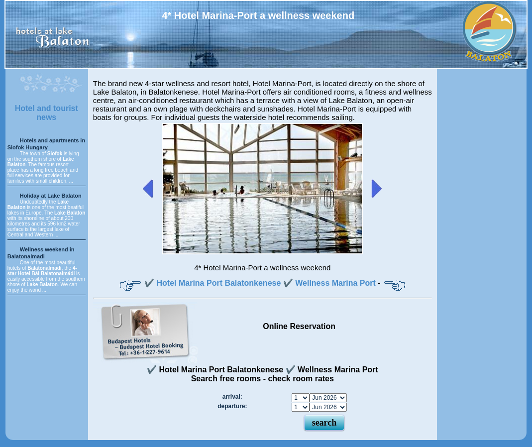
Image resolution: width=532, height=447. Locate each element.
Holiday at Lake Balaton (51, 196)
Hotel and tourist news (46, 112)
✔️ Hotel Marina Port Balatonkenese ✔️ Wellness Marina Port (260, 283)
